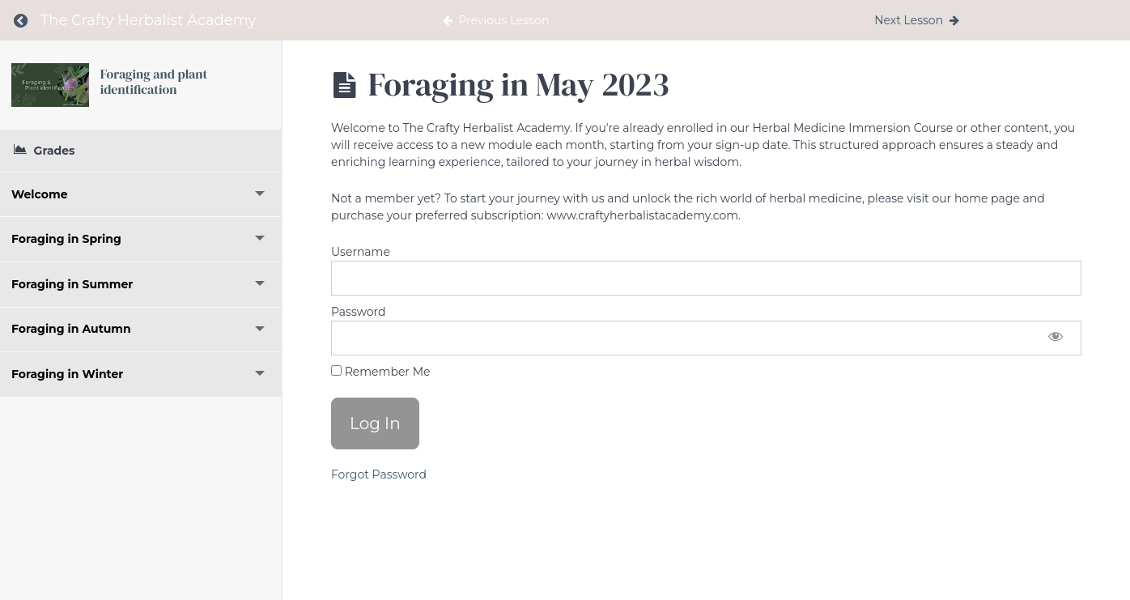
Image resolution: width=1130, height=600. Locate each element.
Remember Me (380, 371)
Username (360, 252)
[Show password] (1055, 338)
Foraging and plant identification (154, 81)
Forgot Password (379, 474)
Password (358, 311)
